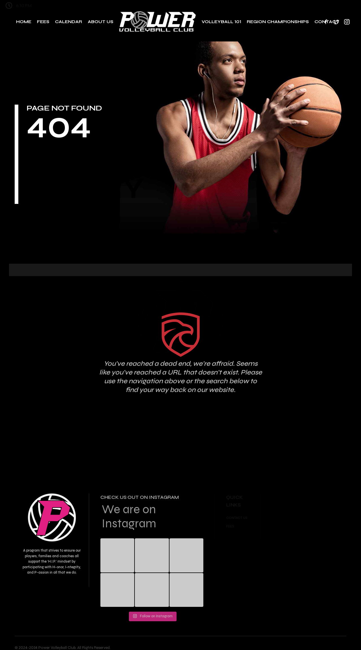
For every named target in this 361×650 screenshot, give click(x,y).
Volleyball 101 (221, 21)
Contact (326, 21)
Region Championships (278, 21)
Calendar (68, 21)
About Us (100, 21)
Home (23, 21)
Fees (43, 21)
